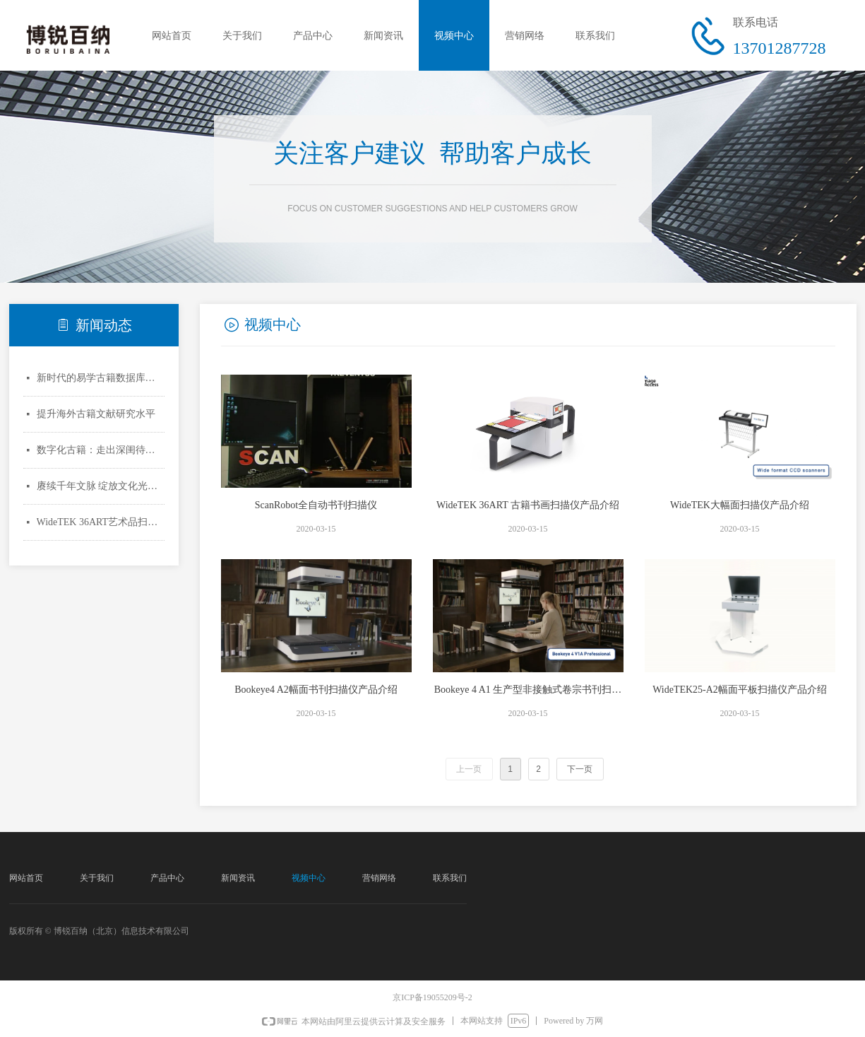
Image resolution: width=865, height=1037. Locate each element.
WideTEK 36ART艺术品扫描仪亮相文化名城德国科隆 (101, 522)
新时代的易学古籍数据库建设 (101, 378)
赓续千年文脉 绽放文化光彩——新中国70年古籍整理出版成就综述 (101, 486)
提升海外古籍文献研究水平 (96, 414)
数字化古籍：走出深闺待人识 (101, 450)
